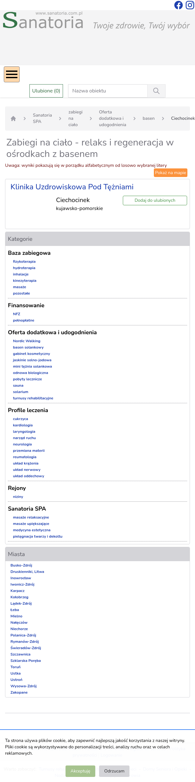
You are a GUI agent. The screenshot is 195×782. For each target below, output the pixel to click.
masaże (19, 286)
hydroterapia (24, 267)
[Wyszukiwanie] (156, 91)
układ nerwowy (27, 469)
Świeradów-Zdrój (25, 647)
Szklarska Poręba (25, 660)
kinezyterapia (24, 280)
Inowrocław (20, 578)
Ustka (15, 673)
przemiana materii (29, 450)
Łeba (14, 609)
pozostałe (21, 293)
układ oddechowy (28, 476)
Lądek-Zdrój (21, 603)
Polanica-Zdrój (23, 635)
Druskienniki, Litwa (27, 571)
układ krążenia (26, 463)
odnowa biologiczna (30, 372)
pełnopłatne (23, 320)
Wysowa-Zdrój (23, 686)
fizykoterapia (24, 261)
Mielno (16, 616)
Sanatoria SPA (42, 118)
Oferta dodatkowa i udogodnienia (112, 118)
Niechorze (19, 628)
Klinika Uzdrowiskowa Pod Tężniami (72, 187)
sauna (18, 385)
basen (149, 118)
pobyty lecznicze (27, 379)
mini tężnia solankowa (32, 366)
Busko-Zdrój (21, 565)
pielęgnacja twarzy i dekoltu (37, 536)
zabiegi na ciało (75, 118)
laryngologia (24, 431)
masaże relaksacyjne (31, 517)
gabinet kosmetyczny (31, 353)
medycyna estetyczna (32, 530)
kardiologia (23, 425)
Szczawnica (20, 654)
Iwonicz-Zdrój (22, 584)
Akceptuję (80, 771)
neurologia (22, 444)
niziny (18, 496)
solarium (20, 391)
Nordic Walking (26, 340)
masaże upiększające (31, 523)
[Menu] (12, 74)
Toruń (15, 667)
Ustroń (16, 679)
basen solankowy (28, 347)
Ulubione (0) (46, 90)
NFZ (16, 313)
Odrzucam (114, 771)
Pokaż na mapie (170, 173)
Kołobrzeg (19, 597)
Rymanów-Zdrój (24, 641)
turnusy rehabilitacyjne (33, 398)
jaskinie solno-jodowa (32, 360)
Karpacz (17, 590)
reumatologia (24, 456)
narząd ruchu (24, 437)
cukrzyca (20, 418)
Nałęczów (19, 622)
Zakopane (19, 692)
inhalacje (20, 274)
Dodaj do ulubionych (155, 200)
